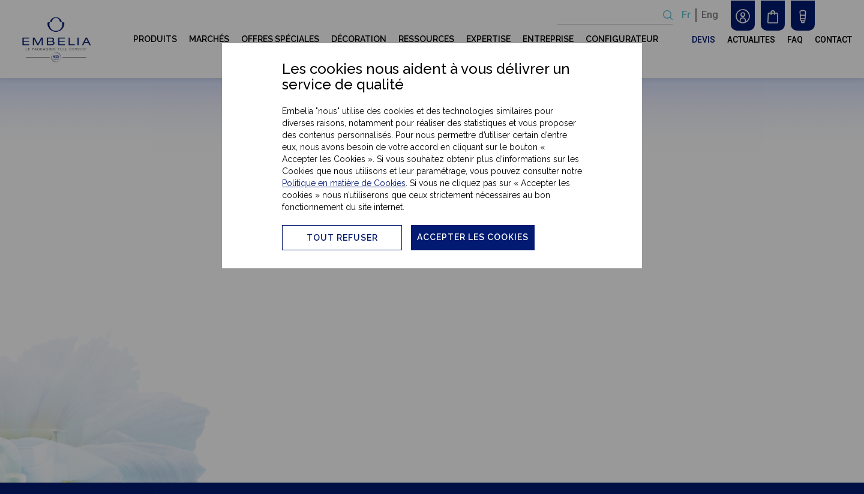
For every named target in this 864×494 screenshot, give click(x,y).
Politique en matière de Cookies (344, 183)
